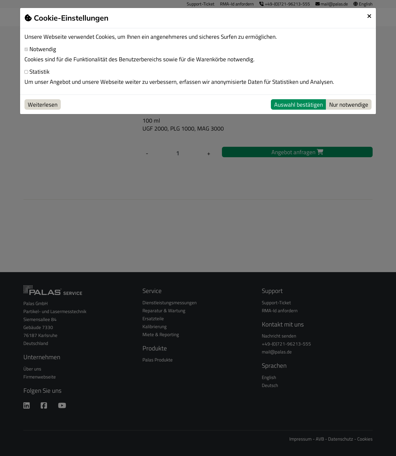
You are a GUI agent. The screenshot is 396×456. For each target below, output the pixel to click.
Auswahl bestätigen (298, 104)
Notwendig (40, 49)
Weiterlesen (42, 104)
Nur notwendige (348, 104)
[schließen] (369, 16)
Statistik (37, 72)
